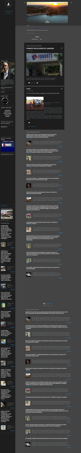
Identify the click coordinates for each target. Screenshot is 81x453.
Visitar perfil (8, 13)
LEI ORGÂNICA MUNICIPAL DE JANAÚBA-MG (47, 39)
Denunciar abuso (4, 205)
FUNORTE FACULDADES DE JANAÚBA (40, 49)
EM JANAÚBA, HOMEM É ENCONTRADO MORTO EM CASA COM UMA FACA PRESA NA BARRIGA (46, 438)
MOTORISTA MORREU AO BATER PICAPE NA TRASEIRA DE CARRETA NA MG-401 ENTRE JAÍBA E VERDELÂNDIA (6, 278)
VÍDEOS (59, 39)
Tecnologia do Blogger (48, 303)
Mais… (64, 39)
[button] (61, 48)
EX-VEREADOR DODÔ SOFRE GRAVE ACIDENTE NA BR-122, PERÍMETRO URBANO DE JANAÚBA (46, 397)
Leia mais (60, 146)
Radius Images (51, 305)
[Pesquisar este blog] (48, 33)
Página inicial (34, 39)
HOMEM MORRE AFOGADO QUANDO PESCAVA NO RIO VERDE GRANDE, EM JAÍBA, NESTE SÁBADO (6, 333)
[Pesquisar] (71, 3)
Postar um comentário (31, 126)
